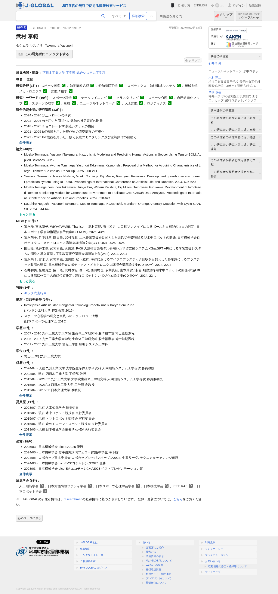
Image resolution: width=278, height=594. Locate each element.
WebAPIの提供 (154, 565)
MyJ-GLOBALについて (159, 560)
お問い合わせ (212, 561)
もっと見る (27, 214)
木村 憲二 (214, 77)
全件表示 (25, 142)
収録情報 (85, 548)
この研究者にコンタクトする (48, 55)
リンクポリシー (214, 548)
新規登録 (255, 5)
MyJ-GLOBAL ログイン (93, 567)
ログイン (239, 5)
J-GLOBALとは (89, 542)
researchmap (73, 499)
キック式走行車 (35, 293)
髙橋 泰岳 (214, 92)
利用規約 (210, 542)
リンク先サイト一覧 (91, 555)
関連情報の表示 (155, 556)
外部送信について (156, 582)
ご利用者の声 (88, 561)
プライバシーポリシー (218, 555)
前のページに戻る (29, 518)
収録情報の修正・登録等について (227, 566)
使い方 (185, 5)
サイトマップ (212, 571)
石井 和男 (214, 63)
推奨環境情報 (153, 569)
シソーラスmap (249, 16)
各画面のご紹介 (155, 547)
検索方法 (151, 551)
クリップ (226, 16)
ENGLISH (200, 5)
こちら (178, 499)
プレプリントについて (159, 578)
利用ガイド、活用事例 (159, 573)
